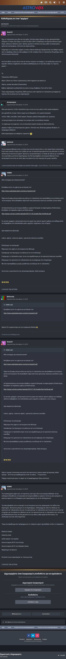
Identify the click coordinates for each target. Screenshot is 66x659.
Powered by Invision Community (33, 641)
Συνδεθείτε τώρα (33, 602)
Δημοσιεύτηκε (17, 34)
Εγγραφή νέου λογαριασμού (33, 590)
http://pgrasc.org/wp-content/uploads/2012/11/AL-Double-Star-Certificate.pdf (26, 214)
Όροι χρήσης (4, 656)
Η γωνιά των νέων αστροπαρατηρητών (27, 26)
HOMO (9, 173)
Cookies (44, 639)
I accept (61, 655)
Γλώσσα (22, 639)
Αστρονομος (11, 102)
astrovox (10, 142)
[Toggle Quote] (4, 305)
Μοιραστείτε (16, 613)
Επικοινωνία (37, 639)
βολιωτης (10, 297)
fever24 (6, 24)
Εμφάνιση (29, 639)
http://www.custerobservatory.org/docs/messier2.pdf (18, 191)
